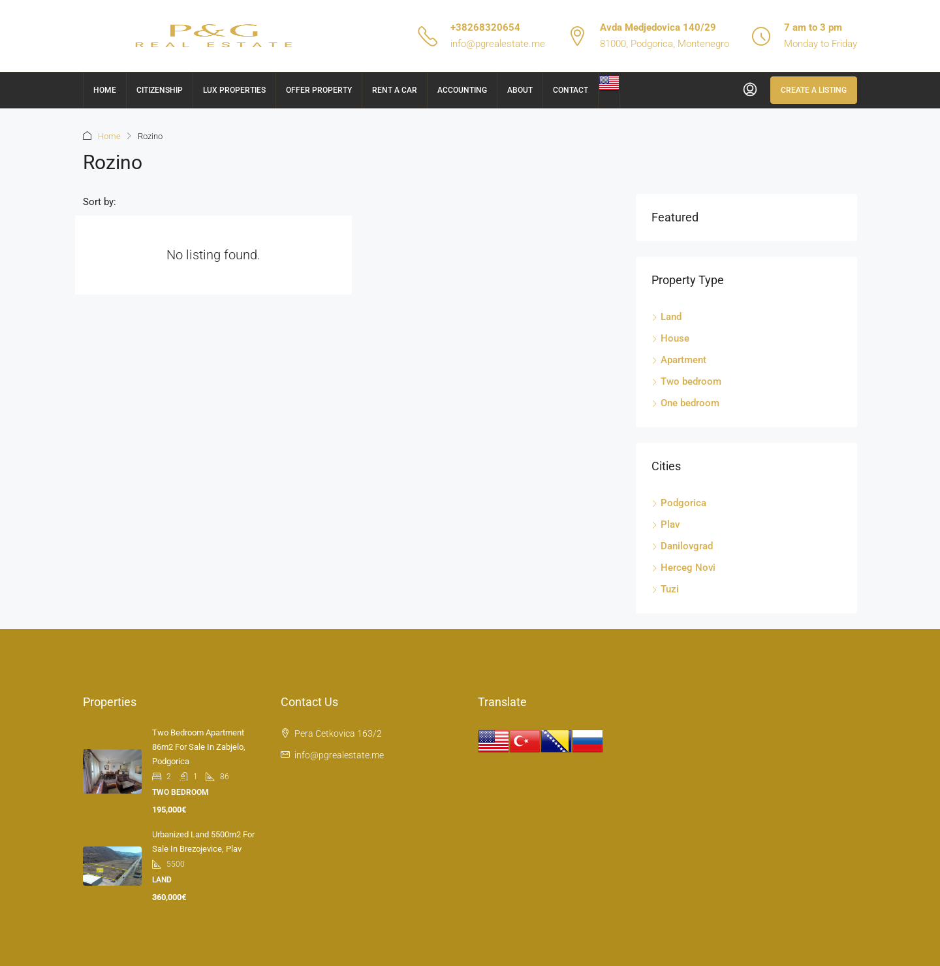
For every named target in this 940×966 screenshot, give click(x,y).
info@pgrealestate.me (497, 44)
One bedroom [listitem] (685, 403)
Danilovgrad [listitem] (682, 546)
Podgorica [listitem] (678, 503)
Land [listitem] (666, 317)
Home (104, 90)
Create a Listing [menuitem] (814, 90)
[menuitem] (750, 90)
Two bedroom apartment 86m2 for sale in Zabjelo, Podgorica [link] (198, 747)
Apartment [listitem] (678, 360)
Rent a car (394, 90)
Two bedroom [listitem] (686, 381)
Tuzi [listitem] (665, 589)
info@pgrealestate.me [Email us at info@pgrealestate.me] (339, 755)
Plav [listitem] (665, 524)
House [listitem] (670, 338)
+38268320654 (485, 27)
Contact (570, 90)
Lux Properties (234, 90)
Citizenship (159, 90)
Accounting (462, 90)
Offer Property (319, 90)
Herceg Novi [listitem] (683, 567)
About (520, 90)
